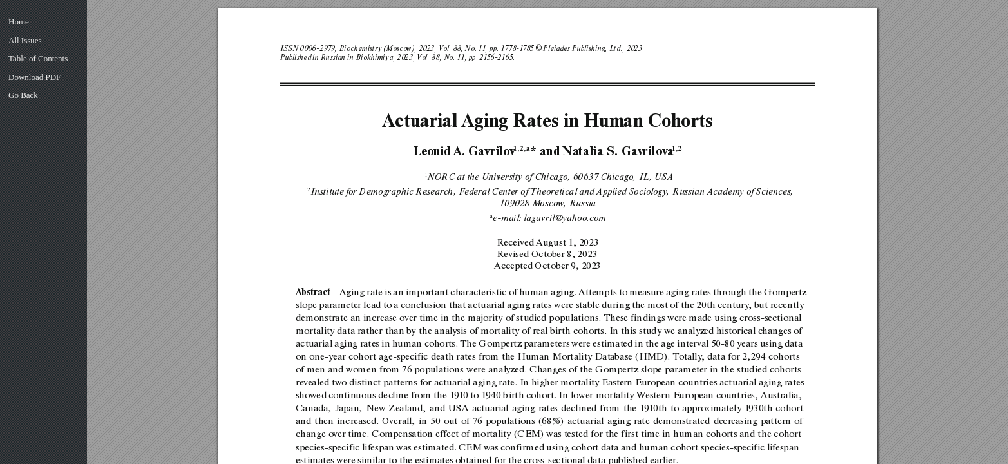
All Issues (25, 40)
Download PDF (34, 77)
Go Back (23, 95)
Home (18, 21)
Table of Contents (38, 58)
